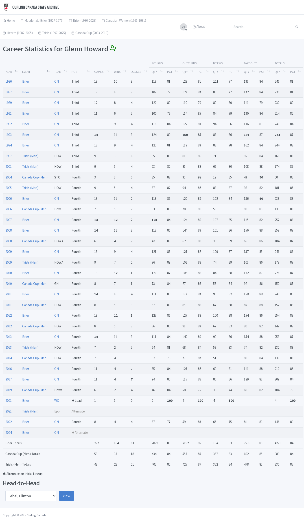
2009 (8, 251)
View (66, 496)
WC (56, 400)
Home (9, 20)
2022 (8, 422)
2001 (8, 166)
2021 (8, 400)
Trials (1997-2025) (52, 33)
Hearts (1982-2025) (18, 33)
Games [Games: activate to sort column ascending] (99, 72)
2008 (8, 230)
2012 (8, 315)
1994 (8, 145)
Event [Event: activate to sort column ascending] (26, 72)
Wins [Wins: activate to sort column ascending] (117, 72)
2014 (8, 358)
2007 (8, 220)
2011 (8, 294)
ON (56, 81)
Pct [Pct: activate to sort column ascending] (169, 72)
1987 (8, 92)
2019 (8, 390)
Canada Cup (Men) (35, 177)
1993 (8, 135)
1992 (8, 124)
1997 (8, 156)
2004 (8, 177)
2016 (8, 369)
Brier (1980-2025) (82, 20)
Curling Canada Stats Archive (31, 7)
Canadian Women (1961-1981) (124, 20)
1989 (8, 103)
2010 (8, 273)
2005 (8, 188)
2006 (8, 198)
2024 (8, 432)
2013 (8, 337)
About (198, 26)
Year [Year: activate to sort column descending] (8, 72)
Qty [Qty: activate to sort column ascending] (154, 72)
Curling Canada (36, 515)
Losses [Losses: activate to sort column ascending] (136, 72)
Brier (25, 81)
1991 (8, 113)
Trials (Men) (30, 156)
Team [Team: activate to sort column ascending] (57, 72)
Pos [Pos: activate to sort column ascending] (74, 72)
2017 (8, 379)
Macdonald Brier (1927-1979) (41, 20)
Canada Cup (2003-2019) (89, 33)
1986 (8, 81)
